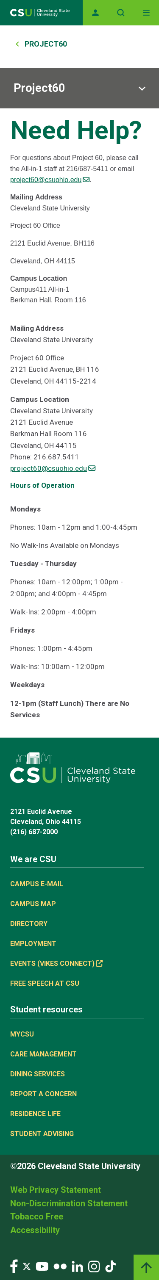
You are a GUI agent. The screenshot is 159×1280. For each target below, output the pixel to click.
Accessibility (35, 1230)
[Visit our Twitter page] (27, 1266)
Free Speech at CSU (44, 983)
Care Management (43, 1054)
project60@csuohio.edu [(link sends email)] (50, 179)
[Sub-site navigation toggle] (79, 88)
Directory (28, 924)
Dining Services (37, 1074)
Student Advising (42, 1134)
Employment (33, 944)
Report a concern (43, 1094)
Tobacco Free (36, 1216)
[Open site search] (121, 12)
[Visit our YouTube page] (42, 1266)
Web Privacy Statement (55, 1190)
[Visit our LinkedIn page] (77, 1266)
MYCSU (22, 1034)
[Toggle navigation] (146, 12)
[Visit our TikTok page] (110, 1266)
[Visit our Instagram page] (94, 1266)
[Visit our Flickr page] (60, 1266)
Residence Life (35, 1114)
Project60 (46, 43)
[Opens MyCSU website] (95, 12)
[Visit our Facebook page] (14, 1266)
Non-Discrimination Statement (69, 1203)
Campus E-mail (36, 884)
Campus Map (33, 904)
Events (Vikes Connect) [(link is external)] (56, 963)
